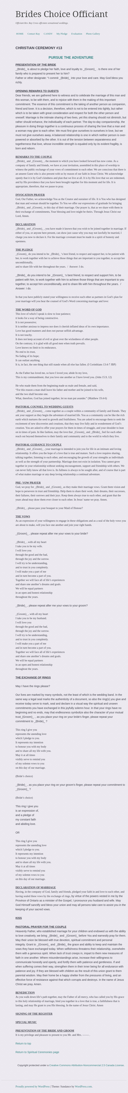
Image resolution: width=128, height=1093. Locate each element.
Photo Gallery (93, 33)
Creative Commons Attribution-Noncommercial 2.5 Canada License (86, 1065)
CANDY (48, 33)
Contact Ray (33, 33)
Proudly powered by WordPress (32, 1086)
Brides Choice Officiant (61, 14)
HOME (20, 33)
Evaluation (76, 33)
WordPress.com (83, 1086)
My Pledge (61, 33)
